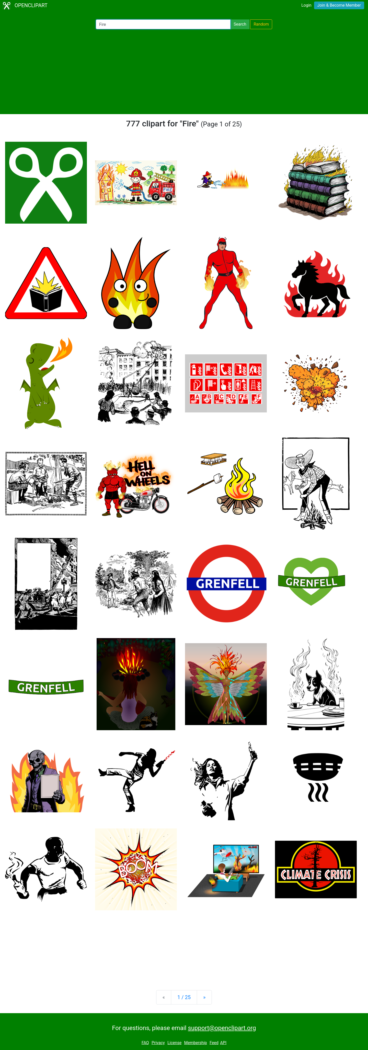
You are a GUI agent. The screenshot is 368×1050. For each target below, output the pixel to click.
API (223, 1042)
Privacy (158, 1042)
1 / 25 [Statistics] (184, 997)
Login (306, 5)
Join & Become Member (339, 5)
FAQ (145, 1042)
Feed (214, 1042)
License (174, 1042)
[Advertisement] (184, 71)
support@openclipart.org (222, 1028)
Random (261, 24)
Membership (195, 1042)
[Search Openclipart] (163, 24)
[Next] (204, 997)
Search (240, 24)
